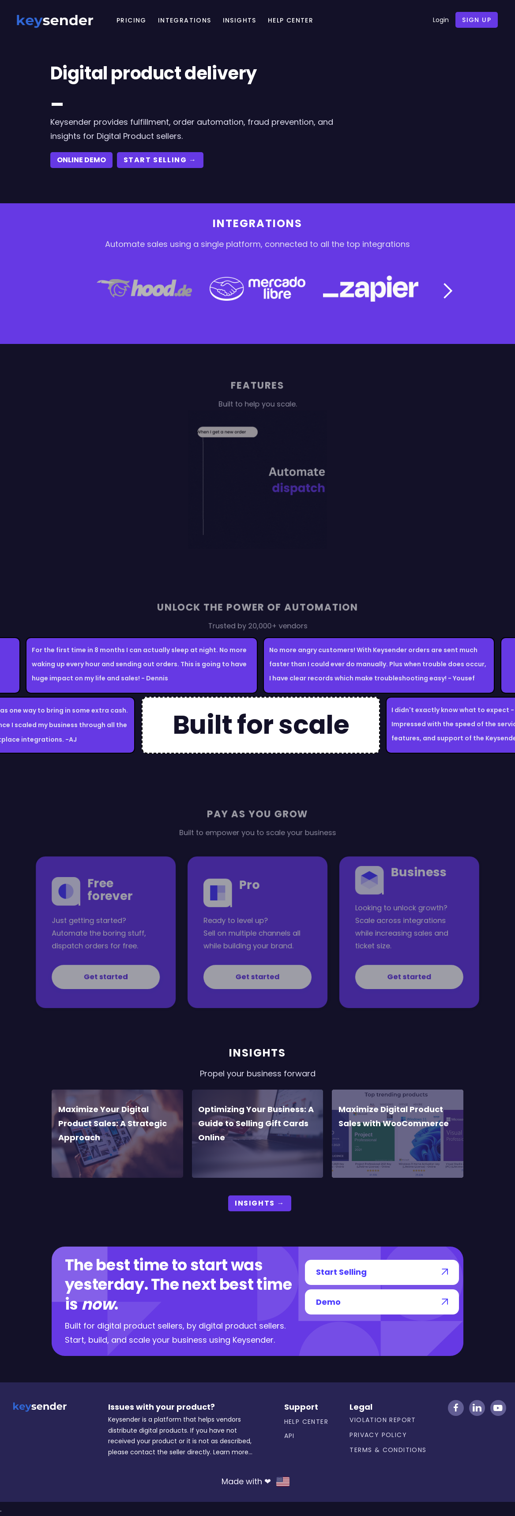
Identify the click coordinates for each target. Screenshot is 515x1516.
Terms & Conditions (388, 1449)
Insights (239, 20)
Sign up (476, 19)
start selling (160, 160)
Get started (128, 966)
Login (441, 19)
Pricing (132, 20)
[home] (55, 20)
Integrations (184, 20)
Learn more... (232, 1452)
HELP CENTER (290, 20)
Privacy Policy (378, 1434)
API (289, 1435)
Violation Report (383, 1419)
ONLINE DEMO (81, 160)
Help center (306, 1421)
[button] (447, 291)
